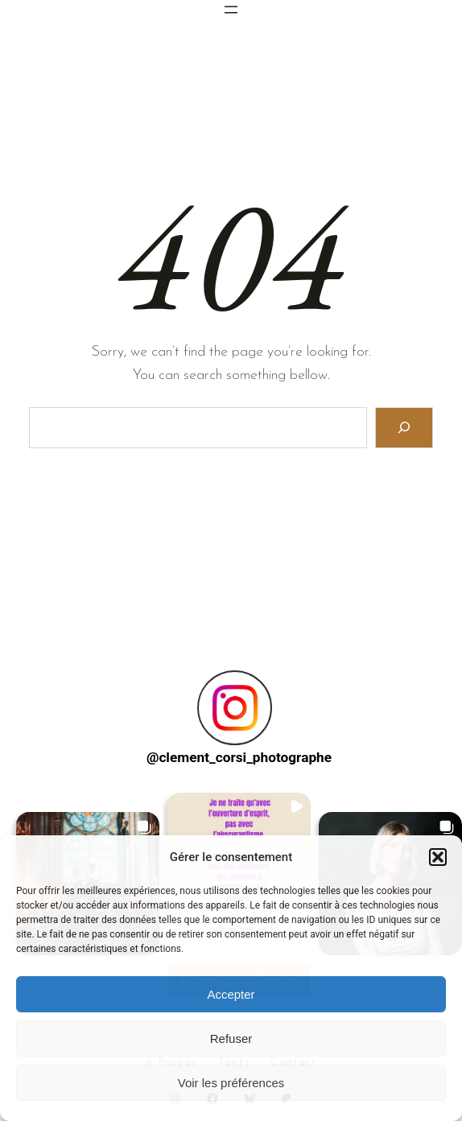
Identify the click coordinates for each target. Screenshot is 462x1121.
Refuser (231, 1038)
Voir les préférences (231, 1083)
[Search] (404, 427)
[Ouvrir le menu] (231, 9)
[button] (438, 857)
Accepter (230, 994)
